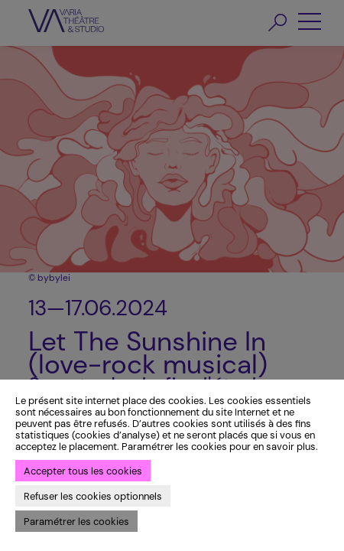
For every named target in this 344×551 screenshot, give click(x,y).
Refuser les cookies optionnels (93, 496)
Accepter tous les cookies (83, 471)
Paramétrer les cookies (76, 521)
